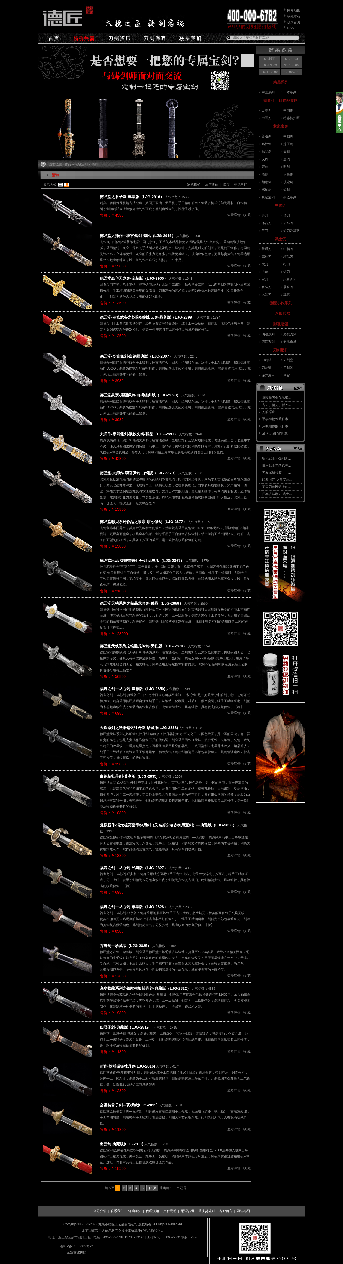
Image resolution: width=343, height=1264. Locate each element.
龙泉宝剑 (280, 126)
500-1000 (291, 58)
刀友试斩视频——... (276, 473)
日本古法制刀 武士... (277, 494)
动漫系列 (268, 334)
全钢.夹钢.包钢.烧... (276, 433)
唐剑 (286, 159)
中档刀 (288, 249)
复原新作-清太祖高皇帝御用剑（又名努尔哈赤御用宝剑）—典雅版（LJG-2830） (168, 825)
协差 (265, 272)
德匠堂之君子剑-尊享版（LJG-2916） (132, 197)
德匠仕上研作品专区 (280, 100)
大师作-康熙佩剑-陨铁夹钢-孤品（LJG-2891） (139, 434)
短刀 (286, 272)
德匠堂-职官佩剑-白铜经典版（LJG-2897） (136, 356)
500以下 (269, 58)
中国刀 (266, 118)
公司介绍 (99, 1211)
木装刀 (266, 295)
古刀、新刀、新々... (276, 405)
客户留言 (225, 1211)
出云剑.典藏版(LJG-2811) (121, 1144)
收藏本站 (293, 16)
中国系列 (268, 92)
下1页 (152, 1188)
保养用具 (268, 375)
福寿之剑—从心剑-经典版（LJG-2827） (134, 868)
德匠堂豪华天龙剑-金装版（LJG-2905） (134, 278)
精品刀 (288, 257)
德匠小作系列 (280, 303)
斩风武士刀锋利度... (276, 458)
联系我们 (117, 1211)
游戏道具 (289, 342)
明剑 (286, 167)
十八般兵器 (280, 313)
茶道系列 (289, 197)
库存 (226, 185)
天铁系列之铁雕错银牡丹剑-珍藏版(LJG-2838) (139, 727)
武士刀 (280, 239)
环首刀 (266, 223)
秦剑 (286, 151)
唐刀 (265, 215)
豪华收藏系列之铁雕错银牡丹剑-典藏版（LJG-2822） (145, 988)
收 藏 (247, 215)
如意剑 (266, 182)
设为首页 (293, 22)
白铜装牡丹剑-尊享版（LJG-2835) (128, 776)
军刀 (265, 279)
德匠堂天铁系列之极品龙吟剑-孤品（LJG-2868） (141, 603)
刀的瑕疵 (268, 412)
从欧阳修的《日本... (276, 426)
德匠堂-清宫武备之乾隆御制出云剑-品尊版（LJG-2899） (148, 317)
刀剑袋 (266, 360)
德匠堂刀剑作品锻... (276, 398)
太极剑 (288, 174)
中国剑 (288, 110)
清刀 (286, 215)
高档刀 (266, 257)
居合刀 (288, 287)
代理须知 (152, 1211)
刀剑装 (288, 368)
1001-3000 (269, 65)
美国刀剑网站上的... (276, 487)
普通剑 (266, 136)
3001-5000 (291, 65)
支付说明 (170, 1211)
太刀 (265, 264)
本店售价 (211, 185)
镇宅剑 (288, 182)
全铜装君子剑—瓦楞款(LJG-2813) (128, 1105)
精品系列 (280, 82)
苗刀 (265, 231)
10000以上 (291, 71)
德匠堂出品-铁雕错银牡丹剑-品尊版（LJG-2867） (142, 560)
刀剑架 (266, 368)
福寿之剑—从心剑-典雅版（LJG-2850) (132, 689)
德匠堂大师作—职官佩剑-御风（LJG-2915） (137, 235)
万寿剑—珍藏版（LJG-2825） (125, 945)
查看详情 (234, 215)
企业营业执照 (76, 1252)
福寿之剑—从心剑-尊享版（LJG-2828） (134, 907)
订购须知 (134, 1211)
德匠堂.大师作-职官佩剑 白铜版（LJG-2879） (138, 473)
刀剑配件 (280, 350)
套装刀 (266, 287)
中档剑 (288, 136)
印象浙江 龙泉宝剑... (277, 480)
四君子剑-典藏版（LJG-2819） (126, 1027)
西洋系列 (268, 342)
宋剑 (265, 167)
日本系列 (289, 92)
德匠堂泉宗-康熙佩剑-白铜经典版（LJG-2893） (140, 395)
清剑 (265, 174)
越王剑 (288, 144)
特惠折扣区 (291, 118)
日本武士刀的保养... (276, 466)
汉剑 (265, 159)
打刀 (286, 264)
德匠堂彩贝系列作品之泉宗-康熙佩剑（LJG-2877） (143, 521)
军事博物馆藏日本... (276, 419)
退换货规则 (206, 1211)
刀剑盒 (288, 360)
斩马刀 (288, 223)
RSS (290, 28)
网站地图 (293, 10)
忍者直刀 (289, 279)
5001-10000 (270, 71)
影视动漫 (280, 324)
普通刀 (266, 249)
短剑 (286, 190)
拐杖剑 (266, 190)
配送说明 (187, 1211)
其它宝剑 (268, 197)
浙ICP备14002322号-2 (76, 1246)
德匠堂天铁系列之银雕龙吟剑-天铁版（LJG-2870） (143, 646)
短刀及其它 (291, 231)
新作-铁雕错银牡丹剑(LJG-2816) (127, 1066)
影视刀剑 (289, 334)
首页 (68, 164)
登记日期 (240, 185)
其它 (286, 295)
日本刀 (266, 110)
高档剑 (266, 144)
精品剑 (266, 151)
